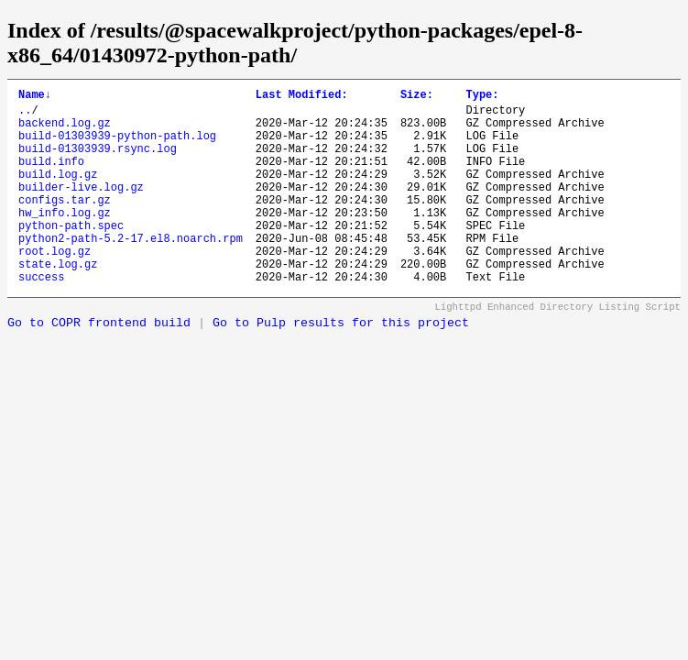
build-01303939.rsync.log (97, 162)
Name (34, 96)
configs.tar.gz (64, 224)
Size (416, 96)
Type (481, 96)
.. (24, 115)
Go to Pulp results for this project (341, 364)
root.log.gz (54, 286)
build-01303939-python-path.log (117, 146)
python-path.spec (71, 255)
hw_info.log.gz (64, 240)
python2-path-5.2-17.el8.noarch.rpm (130, 271)
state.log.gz (57, 302)
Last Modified (302, 96)
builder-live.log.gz (81, 208)
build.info (51, 177)
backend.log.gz (64, 130)
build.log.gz (57, 193)
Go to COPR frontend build (99, 364)
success (41, 317)
